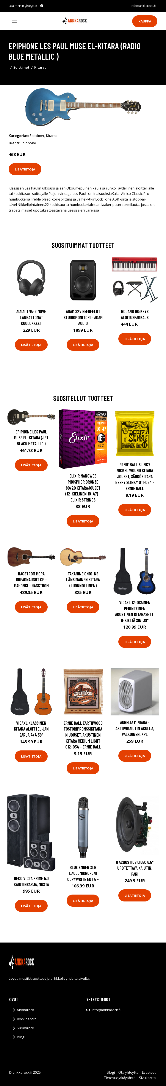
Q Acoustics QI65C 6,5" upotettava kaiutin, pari (134, 868)
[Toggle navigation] (14, 21)
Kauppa (144, 21)
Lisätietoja (25, 169)
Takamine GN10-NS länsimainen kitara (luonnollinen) (83, 579)
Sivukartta (147, 1077)
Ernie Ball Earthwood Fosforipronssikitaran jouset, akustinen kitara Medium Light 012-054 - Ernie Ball (83, 734)
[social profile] (42, 6)
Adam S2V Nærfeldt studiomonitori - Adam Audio (83, 317)
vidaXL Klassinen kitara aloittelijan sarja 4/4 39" (31, 728)
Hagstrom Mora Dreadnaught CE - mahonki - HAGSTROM (31, 579)
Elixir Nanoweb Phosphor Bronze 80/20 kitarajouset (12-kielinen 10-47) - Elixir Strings (83, 487)
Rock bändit (26, 1019)
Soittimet (21, 67)
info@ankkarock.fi (143, 6)
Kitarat (40, 67)
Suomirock (25, 1028)
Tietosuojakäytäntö (120, 1077)
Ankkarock (25, 1010)
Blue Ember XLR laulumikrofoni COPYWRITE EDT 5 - (83, 873)
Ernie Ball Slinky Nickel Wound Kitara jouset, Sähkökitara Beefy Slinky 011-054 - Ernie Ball (134, 476)
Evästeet (149, 1072)
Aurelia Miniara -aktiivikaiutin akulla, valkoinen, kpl (135, 728)
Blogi (21, 1037)
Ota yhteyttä (128, 1072)
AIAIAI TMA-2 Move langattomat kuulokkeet (31, 317)
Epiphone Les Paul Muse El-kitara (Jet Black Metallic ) (31, 437)
